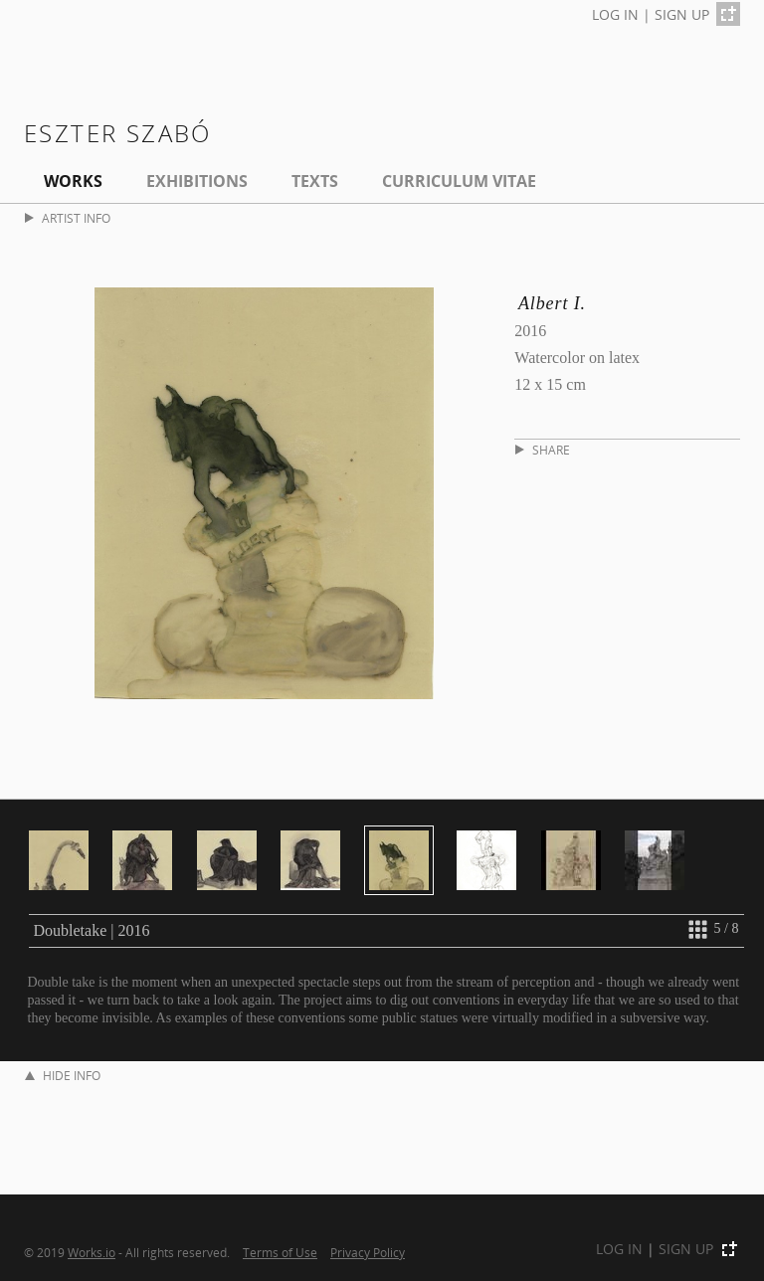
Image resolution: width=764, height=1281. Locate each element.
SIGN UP (682, 14)
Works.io (91, 1252)
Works (73, 181)
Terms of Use (280, 1252)
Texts (314, 181)
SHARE (542, 450)
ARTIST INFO (67, 218)
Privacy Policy (367, 1252)
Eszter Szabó (118, 132)
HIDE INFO (62, 1075)
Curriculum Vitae (459, 181)
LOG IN (615, 14)
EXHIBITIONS (197, 181)
